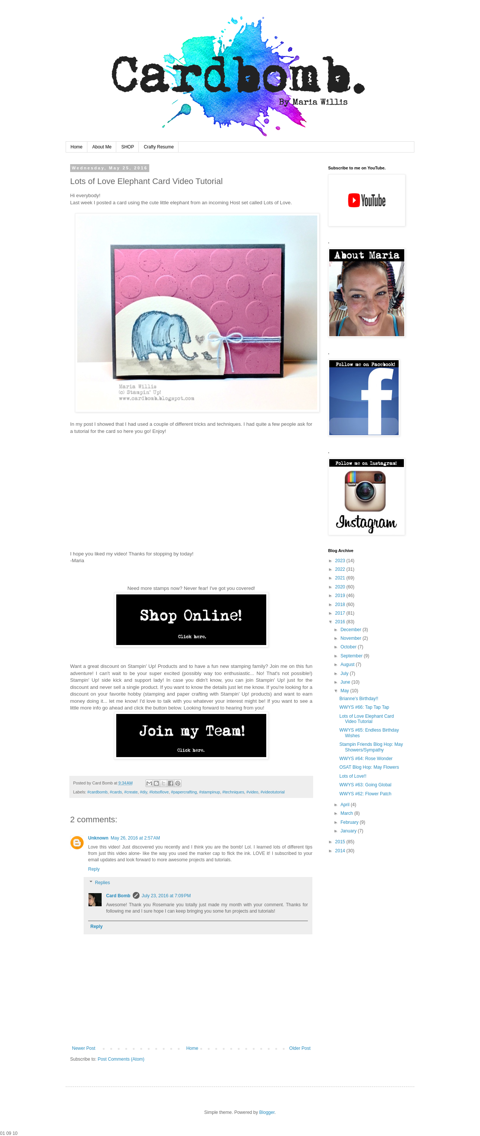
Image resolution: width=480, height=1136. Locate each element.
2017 (340, 613)
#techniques (233, 792)
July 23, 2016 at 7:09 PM (166, 895)
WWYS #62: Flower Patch (365, 793)
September (352, 656)
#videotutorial (273, 792)
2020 (340, 587)
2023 (340, 560)
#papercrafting (184, 792)
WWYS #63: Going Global (365, 784)
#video (252, 792)
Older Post (299, 1048)
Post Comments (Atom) (121, 1059)
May (345, 690)
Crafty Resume (159, 147)
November (351, 638)
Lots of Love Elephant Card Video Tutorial (366, 719)
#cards (116, 792)
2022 (340, 569)
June (345, 682)
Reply (94, 869)
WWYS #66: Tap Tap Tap (364, 707)
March (347, 813)
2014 (340, 850)
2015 (340, 841)
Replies (102, 882)
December (351, 629)
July (345, 673)
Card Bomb (118, 895)
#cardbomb (97, 792)
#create (131, 792)
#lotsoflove (159, 792)
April (345, 804)
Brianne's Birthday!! (358, 698)
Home (76, 147)
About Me (101, 147)
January (349, 831)
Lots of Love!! (352, 776)
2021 (340, 578)
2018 (340, 604)
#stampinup (209, 792)
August (348, 664)
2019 (340, 595)
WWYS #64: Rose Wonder (366, 758)
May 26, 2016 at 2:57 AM (135, 838)
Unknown (98, 838)
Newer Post (83, 1048)
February (350, 822)
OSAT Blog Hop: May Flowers (369, 767)
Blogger (266, 1112)
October (349, 647)
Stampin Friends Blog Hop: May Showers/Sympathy (371, 747)
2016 (340, 621)
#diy (143, 792)
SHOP (127, 147)
